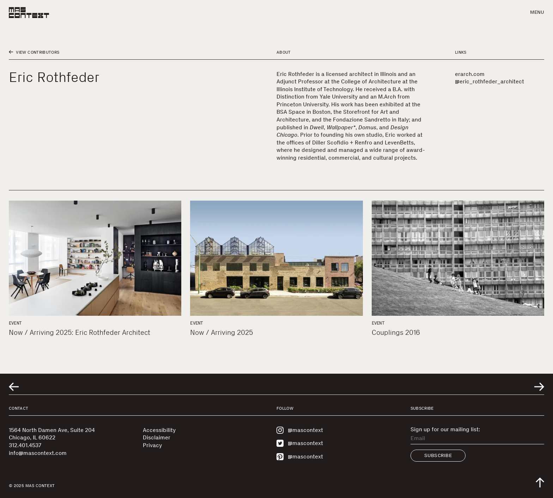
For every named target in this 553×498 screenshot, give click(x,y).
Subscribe (438, 455)
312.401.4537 (25, 445)
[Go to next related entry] (539, 387)
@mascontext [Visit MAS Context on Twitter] (299, 443)
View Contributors (34, 52)
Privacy (152, 445)
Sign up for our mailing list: (445, 429)
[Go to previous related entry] (14, 387)
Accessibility (159, 430)
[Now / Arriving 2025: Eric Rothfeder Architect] (95, 258)
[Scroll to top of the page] (540, 482)
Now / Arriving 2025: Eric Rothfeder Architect (79, 332)
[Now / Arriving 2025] (276, 258)
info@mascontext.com (38, 453)
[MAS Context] (29, 12)
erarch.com (470, 74)
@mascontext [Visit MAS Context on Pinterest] (299, 456)
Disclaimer (156, 437)
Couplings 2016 (396, 332)
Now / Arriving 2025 (221, 332)
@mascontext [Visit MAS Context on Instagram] (299, 430)
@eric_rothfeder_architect (489, 81)
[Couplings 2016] (458, 258)
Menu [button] (537, 12)
